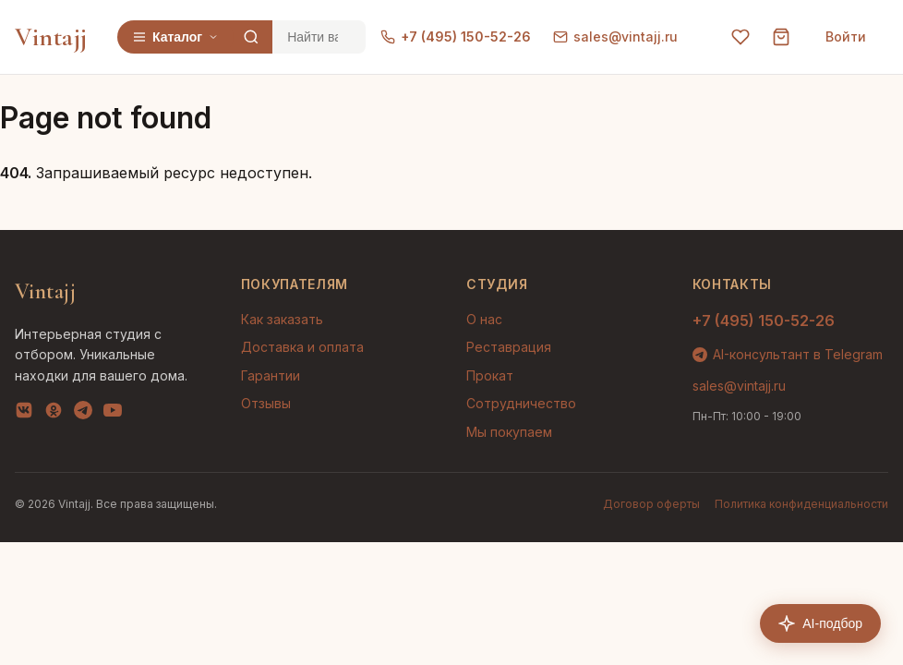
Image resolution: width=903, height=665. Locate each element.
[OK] (53, 414)
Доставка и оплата (302, 347)
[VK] (24, 414)
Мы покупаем (509, 432)
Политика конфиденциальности (801, 504)
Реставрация (508, 347)
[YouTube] (112, 414)
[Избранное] (740, 36)
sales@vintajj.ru (615, 36)
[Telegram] (83, 414)
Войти (845, 36)
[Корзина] (781, 36)
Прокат (489, 375)
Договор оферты (651, 504)
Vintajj (51, 37)
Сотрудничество (521, 403)
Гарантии (270, 375)
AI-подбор (820, 623)
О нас (484, 319)
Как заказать (282, 319)
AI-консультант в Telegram (787, 354)
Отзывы (266, 403)
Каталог (175, 37)
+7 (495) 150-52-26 (455, 36)
